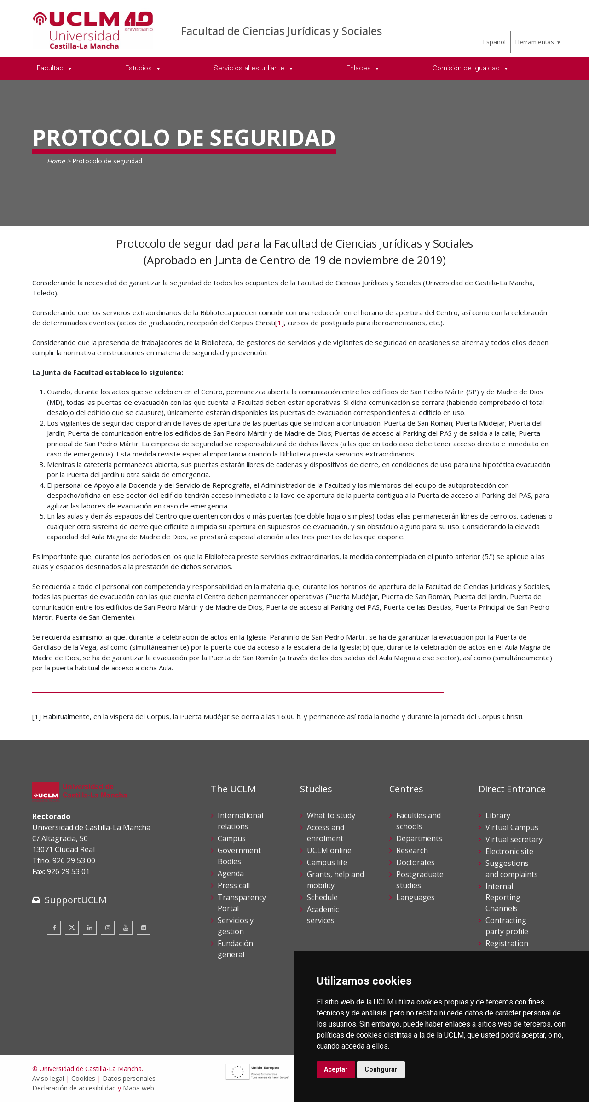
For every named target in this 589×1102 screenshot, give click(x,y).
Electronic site (509, 851)
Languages (415, 897)
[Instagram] (108, 928)
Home (56, 160)
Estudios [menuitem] (139, 68)
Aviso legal (48, 1078)
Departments (419, 838)
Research (412, 850)
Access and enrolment (325, 832)
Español (494, 42)
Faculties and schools (418, 820)
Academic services (323, 914)
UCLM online (329, 850)
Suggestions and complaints (511, 868)
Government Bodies (239, 855)
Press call (234, 885)
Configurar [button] (381, 1069)
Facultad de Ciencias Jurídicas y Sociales (281, 30)
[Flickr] (143, 928)
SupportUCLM (76, 900)
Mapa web (138, 1088)
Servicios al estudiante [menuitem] (250, 68)
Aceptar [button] (336, 1069)
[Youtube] (126, 928)
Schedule (322, 897)
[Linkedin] (90, 928)
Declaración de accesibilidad (74, 1088)
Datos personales (129, 1078)
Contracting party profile (506, 925)
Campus (232, 838)
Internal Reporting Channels (502, 897)
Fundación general (235, 948)
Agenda (231, 873)
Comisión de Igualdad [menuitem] (467, 68)
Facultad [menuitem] (51, 68)
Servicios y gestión (236, 925)
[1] (279, 322)
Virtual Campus (511, 827)
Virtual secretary (514, 839)
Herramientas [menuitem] (534, 42)
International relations (240, 820)
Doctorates (415, 862)
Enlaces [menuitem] (359, 68)
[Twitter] (72, 928)
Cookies (83, 1078)
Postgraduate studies (420, 879)
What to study (331, 815)
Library (497, 815)
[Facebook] (54, 928)
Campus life (327, 862)
